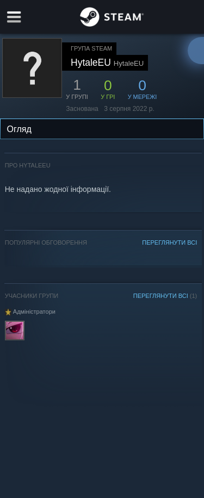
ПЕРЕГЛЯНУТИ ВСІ (169, 242)
